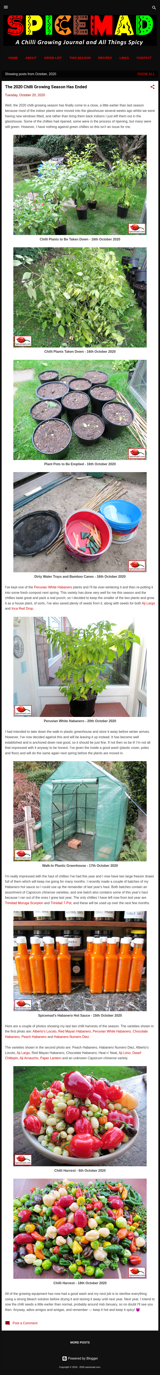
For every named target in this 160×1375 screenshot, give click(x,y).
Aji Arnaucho (29, 1058)
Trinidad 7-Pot (61, 903)
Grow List (53, 57)
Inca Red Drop (22, 608)
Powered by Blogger (80, 1358)
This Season (80, 57)
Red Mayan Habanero (74, 1031)
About (30, 57)
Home (13, 57)
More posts (80, 1342)
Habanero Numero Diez (71, 1037)
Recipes (105, 57)
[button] (152, 87)
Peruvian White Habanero (53, 587)
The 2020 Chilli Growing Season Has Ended (46, 86)
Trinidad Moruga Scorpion (24, 903)
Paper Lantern (50, 1058)
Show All (146, 74)
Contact (143, 57)
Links (124, 57)
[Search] (154, 8)
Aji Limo (125, 1053)
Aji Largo (148, 603)
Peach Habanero (33, 1037)
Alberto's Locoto (44, 1031)
